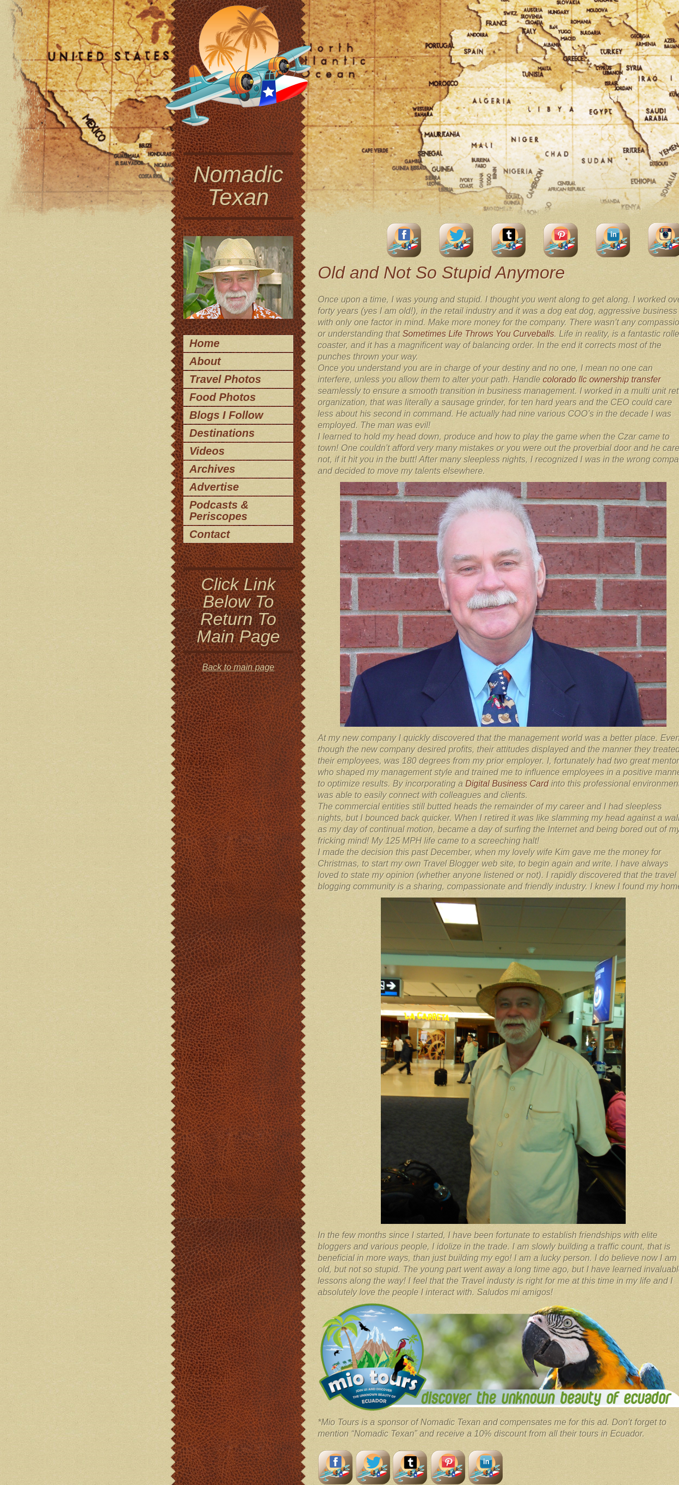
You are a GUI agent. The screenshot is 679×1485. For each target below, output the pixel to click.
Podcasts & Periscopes (219, 510)
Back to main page (238, 667)
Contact (209, 534)
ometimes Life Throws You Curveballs (481, 333)
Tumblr (508, 240)
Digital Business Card (506, 783)
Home (204, 343)
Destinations (222, 433)
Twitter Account (456, 240)
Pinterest (561, 240)
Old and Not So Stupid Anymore (441, 272)
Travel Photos (225, 379)
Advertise (214, 487)
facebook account (404, 240)
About (205, 361)
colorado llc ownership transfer (602, 379)
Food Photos (222, 397)
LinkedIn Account (613, 240)
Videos (207, 451)
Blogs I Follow (226, 415)
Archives (212, 469)
